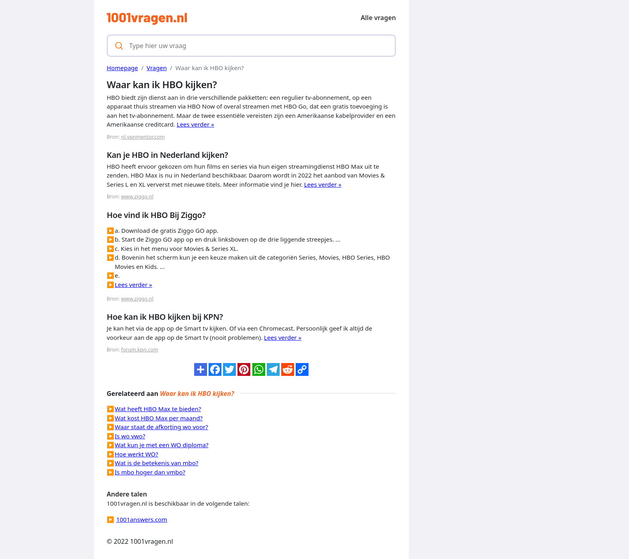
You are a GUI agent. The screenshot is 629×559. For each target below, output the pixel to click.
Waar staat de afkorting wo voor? (161, 427)
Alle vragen (378, 17)
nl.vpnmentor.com (143, 136)
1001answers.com (141, 519)
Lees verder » (195, 124)
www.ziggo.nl (137, 196)
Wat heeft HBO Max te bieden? (158, 409)
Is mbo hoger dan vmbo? (150, 472)
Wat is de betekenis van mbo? (156, 463)
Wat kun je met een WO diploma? (162, 445)
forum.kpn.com (139, 349)
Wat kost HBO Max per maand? (159, 418)
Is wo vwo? (130, 436)
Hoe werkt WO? (136, 454)
